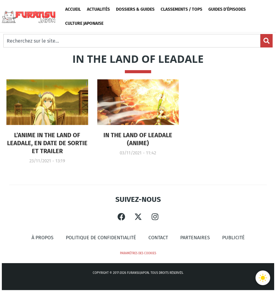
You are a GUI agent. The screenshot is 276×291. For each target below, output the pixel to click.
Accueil (73, 9)
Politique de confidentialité (101, 237)
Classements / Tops (181, 9)
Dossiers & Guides (135, 9)
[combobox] (131, 40)
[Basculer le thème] (262, 277)
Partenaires (195, 237)
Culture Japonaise (84, 23)
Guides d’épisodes (227, 9)
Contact (158, 237)
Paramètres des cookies (138, 253)
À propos (43, 237)
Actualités (98, 9)
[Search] (266, 40)
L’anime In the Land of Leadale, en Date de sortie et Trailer (47, 143)
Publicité (233, 237)
